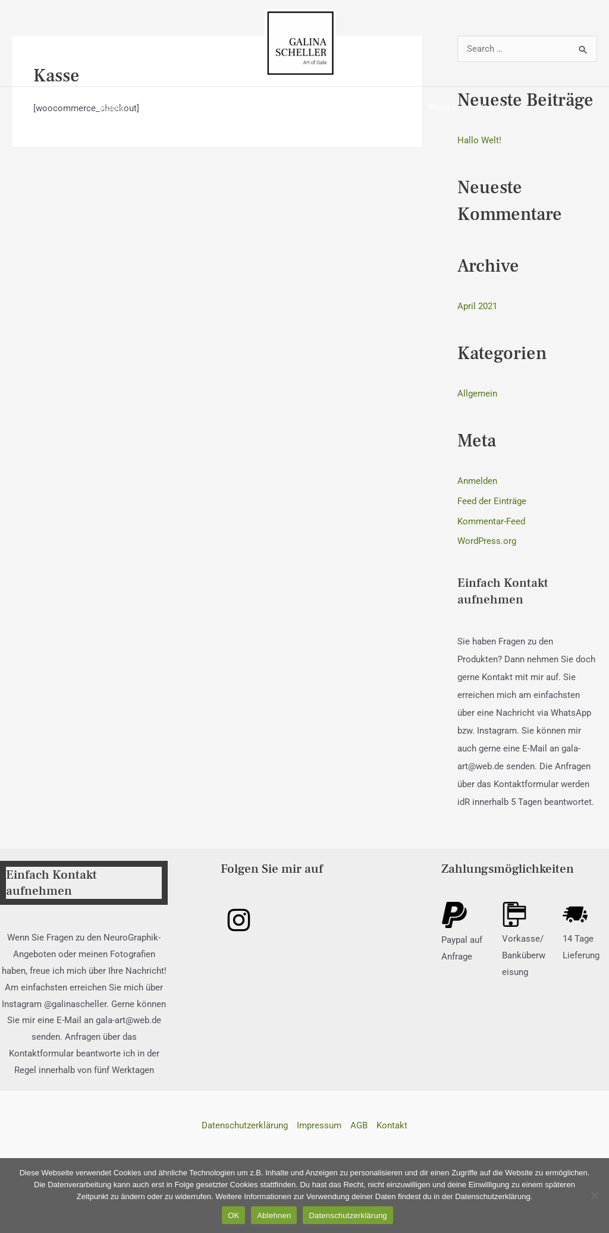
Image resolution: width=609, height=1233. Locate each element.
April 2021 (477, 306)
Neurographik (239, 107)
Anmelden (477, 481)
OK (233, 1215)
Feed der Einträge (491, 501)
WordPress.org (486, 541)
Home (124, 107)
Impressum (319, 1125)
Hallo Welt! (479, 140)
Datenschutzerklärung (245, 1125)
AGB (359, 1125)
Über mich (174, 107)
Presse (434, 107)
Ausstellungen (375, 107)
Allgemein (477, 393)
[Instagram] (239, 920)
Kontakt (481, 107)
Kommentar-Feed (491, 521)
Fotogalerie (306, 107)
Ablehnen (274, 1215)
